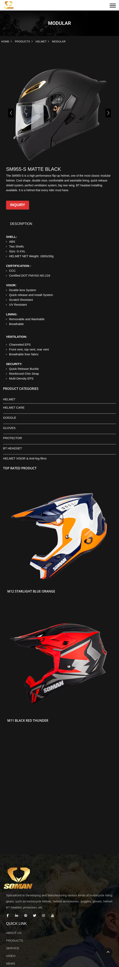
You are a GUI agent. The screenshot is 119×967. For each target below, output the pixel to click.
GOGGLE (9, 417)
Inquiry (17, 205)
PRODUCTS (22, 41)
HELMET (41, 41)
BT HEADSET (12, 448)
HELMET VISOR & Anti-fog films (25, 458)
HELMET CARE (13, 407)
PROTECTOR (12, 438)
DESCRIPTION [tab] (21, 223)
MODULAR (58, 41)
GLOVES (9, 428)
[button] (11, 113)
